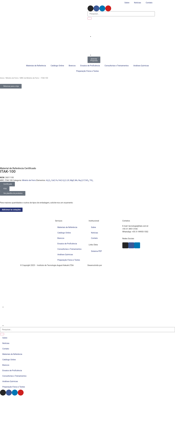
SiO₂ (87, 180)
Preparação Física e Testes (87, 71)
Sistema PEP (96, 251)
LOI (67, 180)
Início (2, 78)
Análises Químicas (141, 66)
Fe (57, 180)
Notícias (137, 3)
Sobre (126, 3)
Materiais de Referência (36, 66)
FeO (60, 180)
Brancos (72, 66)
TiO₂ (91, 180)
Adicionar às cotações (11, 210)
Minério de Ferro (12, 78)
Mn (76, 180)
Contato (149, 3)
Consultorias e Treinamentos (117, 66)
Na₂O (80, 180)
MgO (72, 180)
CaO (53, 180)
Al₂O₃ (48, 180)
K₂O (64, 180)
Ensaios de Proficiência (90, 66)
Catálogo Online (57, 66)
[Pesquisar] (90, 18)
